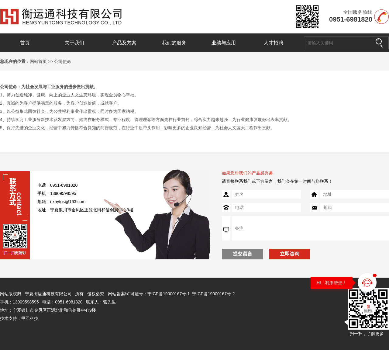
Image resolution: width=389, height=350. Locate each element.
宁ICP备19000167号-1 (168, 293)
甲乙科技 (29, 318)
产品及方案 (124, 42)
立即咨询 (289, 253)
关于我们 (74, 42)
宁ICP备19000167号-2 (213, 293)
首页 (25, 42)
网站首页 (38, 61)
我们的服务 (174, 42)
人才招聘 (273, 42)
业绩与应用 (224, 42)
